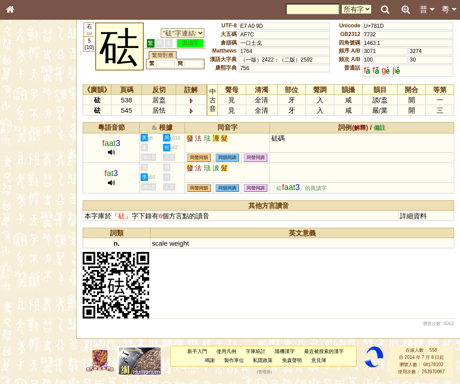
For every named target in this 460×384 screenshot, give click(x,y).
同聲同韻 (200, 157)
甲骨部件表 (24, 137)
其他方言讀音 (27, 258)
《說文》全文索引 (32, 282)
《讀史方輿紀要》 (32, 290)
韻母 (30, 241)
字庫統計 (256, 351)
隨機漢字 (285, 351)
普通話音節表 (27, 249)
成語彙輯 (22, 299)
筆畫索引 (22, 129)
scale (160, 243)
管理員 (265, 372)
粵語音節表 (24, 179)
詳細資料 (413, 216)
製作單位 (234, 360)
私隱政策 (263, 360)
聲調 (42, 241)
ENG (39, 99)
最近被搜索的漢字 (324, 351)
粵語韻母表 (24, 196)
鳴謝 (210, 360)
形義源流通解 (27, 155)
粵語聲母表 (24, 187)
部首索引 (22, 120)
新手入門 (198, 351)
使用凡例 (227, 351)
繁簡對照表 (24, 308)
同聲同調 (256, 157)
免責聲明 (292, 360)
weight (180, 243)
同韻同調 (228, 157)
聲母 (18, 241)
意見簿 (319, 360)
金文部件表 (24, 146)
